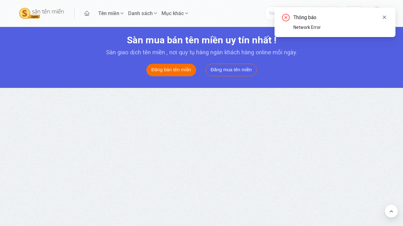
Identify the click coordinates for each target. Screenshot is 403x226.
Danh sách (140, 13)
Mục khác (173, 13)
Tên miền (108, 13)
